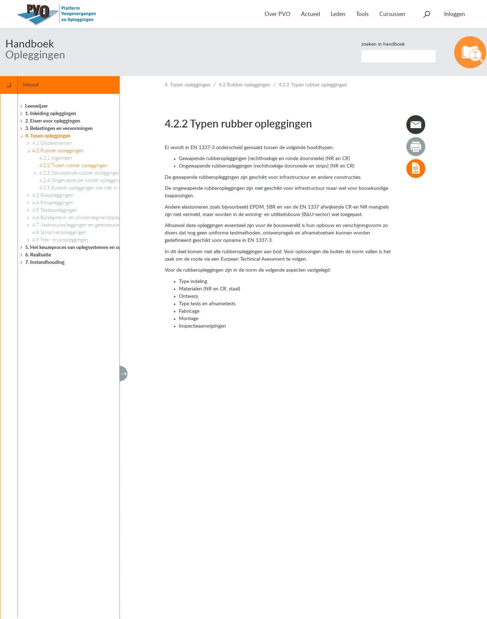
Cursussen (392, 14)
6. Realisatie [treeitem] (38, 254)
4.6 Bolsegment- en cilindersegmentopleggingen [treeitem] (83, 217)
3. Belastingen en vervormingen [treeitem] (59, 128)
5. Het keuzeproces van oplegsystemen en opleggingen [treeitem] (83, 247)
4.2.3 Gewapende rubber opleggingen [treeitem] (79, 173)
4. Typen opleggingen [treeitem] (47, 136)
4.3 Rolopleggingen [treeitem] (52, 195)
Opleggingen (35, 55)
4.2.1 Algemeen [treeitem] (55, 158)
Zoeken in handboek (383, 44)
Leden (338, 14)
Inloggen (454, 14)
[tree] (89, 355)
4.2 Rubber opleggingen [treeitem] (58, 150)
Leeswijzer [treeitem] (36, 106)
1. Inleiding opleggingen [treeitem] (50, 113)
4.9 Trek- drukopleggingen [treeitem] (60, 240)
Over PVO (277, 14)
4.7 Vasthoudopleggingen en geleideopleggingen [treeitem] (84, 225)
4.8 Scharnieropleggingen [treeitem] (59, 232)
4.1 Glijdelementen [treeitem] (52, 143)
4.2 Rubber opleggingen (244, 85)
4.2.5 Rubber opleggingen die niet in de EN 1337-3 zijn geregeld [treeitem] (108, 188)
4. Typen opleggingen (187, 85)
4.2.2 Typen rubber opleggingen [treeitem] (73, 165)
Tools (362, 14)
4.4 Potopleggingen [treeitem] (53, 202)
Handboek (29, 44)
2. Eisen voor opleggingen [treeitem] (52, 121)
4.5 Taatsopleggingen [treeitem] (54, 210)
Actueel (310, 14)
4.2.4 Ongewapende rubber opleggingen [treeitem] (82, 180)
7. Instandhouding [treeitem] (44, 262)
